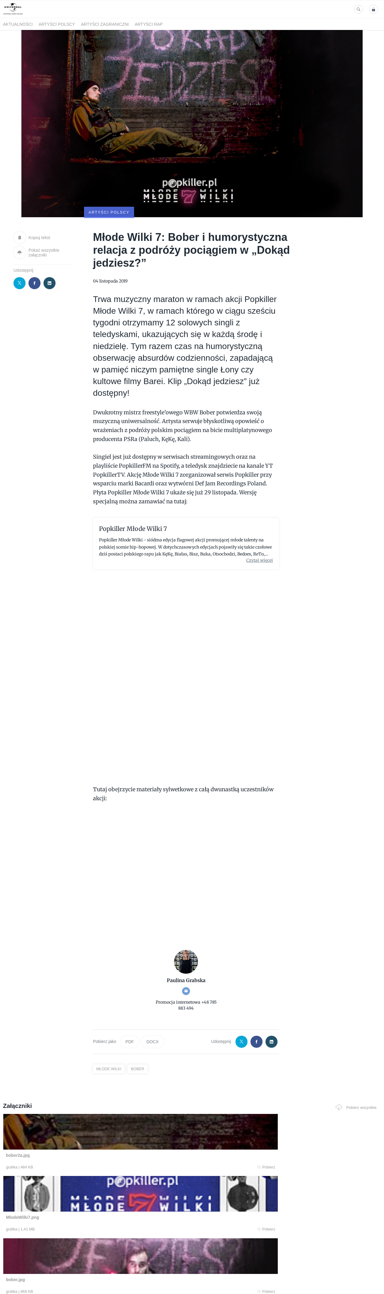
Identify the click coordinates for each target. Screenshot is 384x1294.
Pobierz (82, 1138)
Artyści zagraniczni (105, 24)
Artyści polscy (57, 24)
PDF (129, 1012)
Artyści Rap (149, 24)
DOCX (152, 1012)
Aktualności (18, 24)
